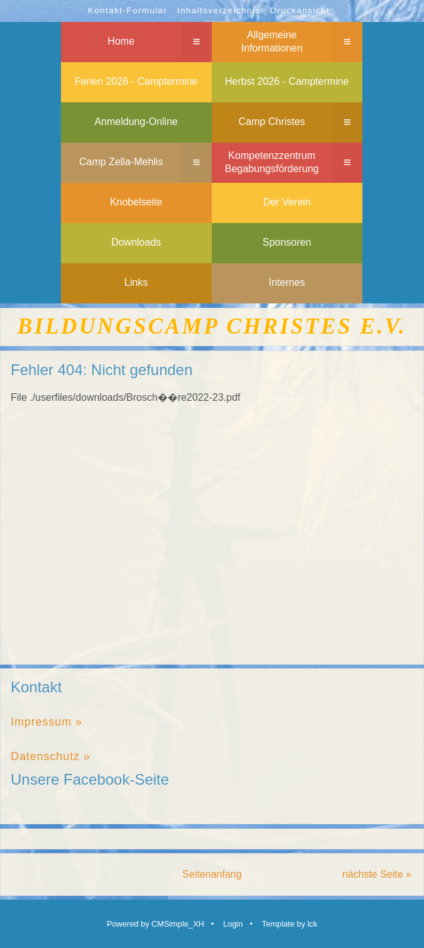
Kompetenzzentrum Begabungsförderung (271, 162)
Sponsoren (287, 242)
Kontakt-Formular (128, 10)
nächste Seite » (376, 874)
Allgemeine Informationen (272, 41)
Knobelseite (136, 202)
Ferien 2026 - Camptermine (136, 81)
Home (120, 41)
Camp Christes (272, 121)
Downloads (136, 242)
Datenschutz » (50, 756)
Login (232, 924)
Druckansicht (300, 10)
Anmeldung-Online (136, 121)
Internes (287, 282)
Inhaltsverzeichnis (219, 10)
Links (136, 282)
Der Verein (287, 202)
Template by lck (289, 924)
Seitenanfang (211, 874)
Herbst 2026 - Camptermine (287, 81)
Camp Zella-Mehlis (121, 161)
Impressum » (46, 722)
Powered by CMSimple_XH (155, 924)
